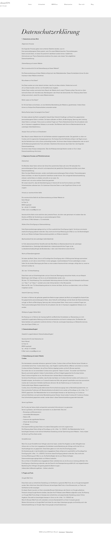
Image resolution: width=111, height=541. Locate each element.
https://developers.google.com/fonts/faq (69, 502)
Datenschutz (69, 532)
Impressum (62, 532)
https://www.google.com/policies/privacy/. (54, 505)
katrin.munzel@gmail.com (33, 210)
